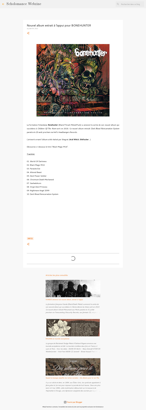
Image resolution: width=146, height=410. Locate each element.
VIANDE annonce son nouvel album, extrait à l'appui (64, 299)
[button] (28, 33)
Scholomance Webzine (23, 4)
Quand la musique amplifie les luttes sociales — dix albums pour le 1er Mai (72, 378)
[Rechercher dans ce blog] (132, 4)
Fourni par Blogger (73, 402)
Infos (30, 239)
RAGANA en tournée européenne (57, 339)
